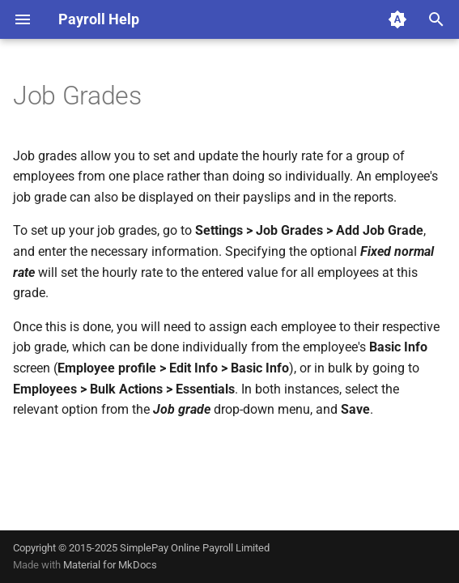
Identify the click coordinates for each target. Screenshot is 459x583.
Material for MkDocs (110, 565)
